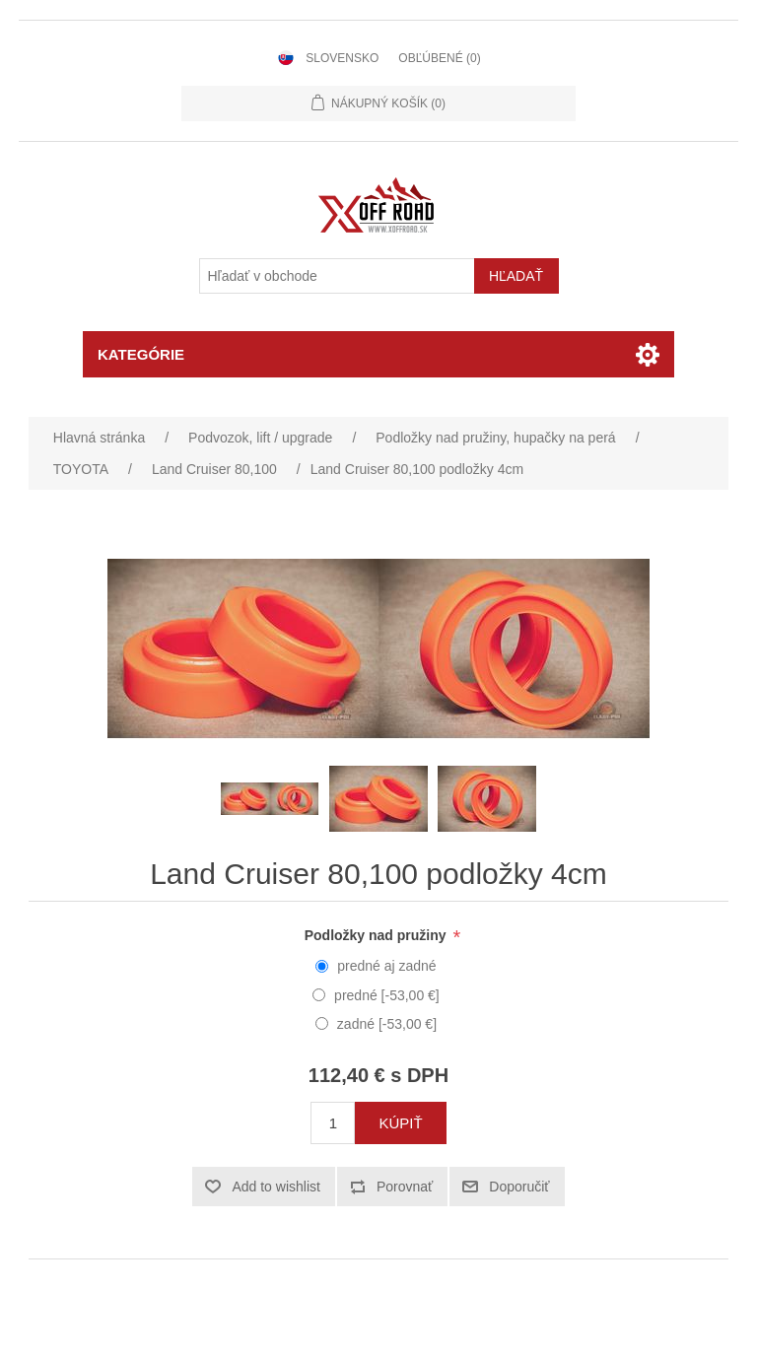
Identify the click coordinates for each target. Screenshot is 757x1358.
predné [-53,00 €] (387, 995)
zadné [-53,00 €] (387, 1024)
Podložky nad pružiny (377, 935)
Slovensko (342, 58)
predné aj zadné (386, 966)
